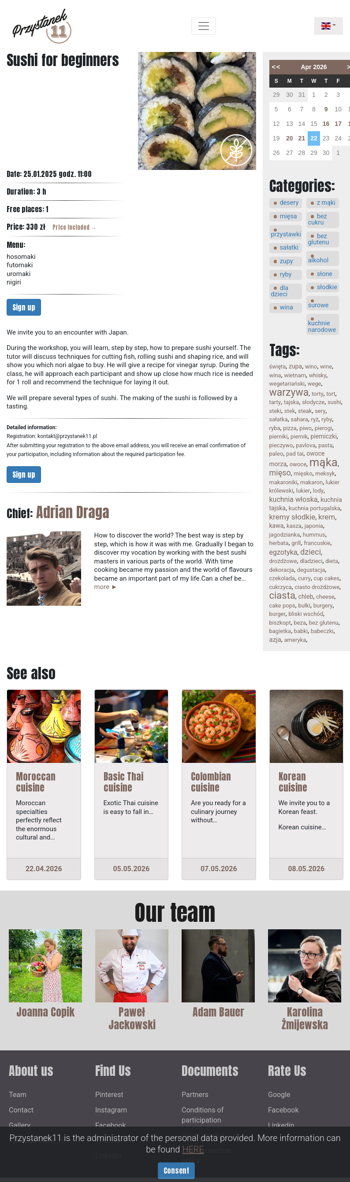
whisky (318, 375)
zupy (286, 261)
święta (277, 366)
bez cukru (317, 219)
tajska (291, 402)
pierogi (323, 428)
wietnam (295, 375)
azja (275, 640)
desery (289, 202)
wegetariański (287, 383)
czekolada (282, 578)
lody (318, 490)
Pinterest (109, 1094)
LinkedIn (108, 1156)
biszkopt (280, 622)
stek (289, 411)
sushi (334, 402)
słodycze (313, 402)
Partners (195, 1094)
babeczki (322, 631)
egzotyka (283, 552)
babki (301, 631)
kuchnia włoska (293, 499)
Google (279, 1094)
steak (305, 411)
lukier (303, 490)
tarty (275, 402)
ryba (274, 428)
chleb (305, 596)
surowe (318, 305)
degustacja (311, 570)
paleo (276, 453)
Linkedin (281, 1125)
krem (326, 516)
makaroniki (283, 482)
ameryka (295, 640)
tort (330, 393)
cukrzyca (280, 587)
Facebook (110, 1125)
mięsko (303, 473)
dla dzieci (280, 291)
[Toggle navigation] (203, 26)
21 (301, 138)
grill (296, 543)
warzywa (289, 392)
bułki (304, 605)
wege (314, 383)
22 (313, 138)
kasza (294, 526)
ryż (314, 419)
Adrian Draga (72, 512)
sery (320, 411)
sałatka (278, 419)
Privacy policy (203, 1135)
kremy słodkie (292, 516)
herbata (279, 543)
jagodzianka (284, 534)
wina (286, 307)
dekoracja (281, 570)
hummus (314, 534)
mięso (280, 472)
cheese (325, 596)
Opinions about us (37, 1140)
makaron (311, 482)
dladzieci (311, 561)
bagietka (280, 631)
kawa (276, 525)
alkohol (318, 260)
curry (304, 578)
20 (289, 138)
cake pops (282, 605)
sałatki (289, 247)
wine (326, 366)
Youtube (108, 1140)
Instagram (111, 1110)
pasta (325, 445)
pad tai (294, 453)
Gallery (19, 1125)
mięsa (288, 216)
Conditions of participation (202, 1115)
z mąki (326, 202)
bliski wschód (306, 614)
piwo (305, 428)
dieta (331, 561)
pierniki (278, 436)
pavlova (305, 445)
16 (326, 123)
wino (311, 366)
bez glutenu (318, 239)
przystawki (286, 234)
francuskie (317, 543)
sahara (299, 419)
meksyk (325, 473)
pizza (289, 428)
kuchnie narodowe (322, 326)
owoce (298, 464)
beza (300, 622)
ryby (286, 274)
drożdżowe (283, 561)
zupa (295, 366)
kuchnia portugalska (314, 508)
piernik (299, 436)
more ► (106, 587)
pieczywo (281, 445)
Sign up (23, 307)
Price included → (74, 227)
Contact (21, 1110)
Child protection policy (206, 1155)
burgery (323, 605)
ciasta (282, 595)
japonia (314, 526)
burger (277, 614)
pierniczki (323, 436)
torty (318, 393)
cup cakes (326, 578)
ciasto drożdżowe (317, 587)
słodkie (327, 287)
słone (324, 274)
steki (275, 411)
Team (17, 1094)
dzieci (310, 551)
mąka (323, 462)
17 (338, 123)
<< (276, 66)
